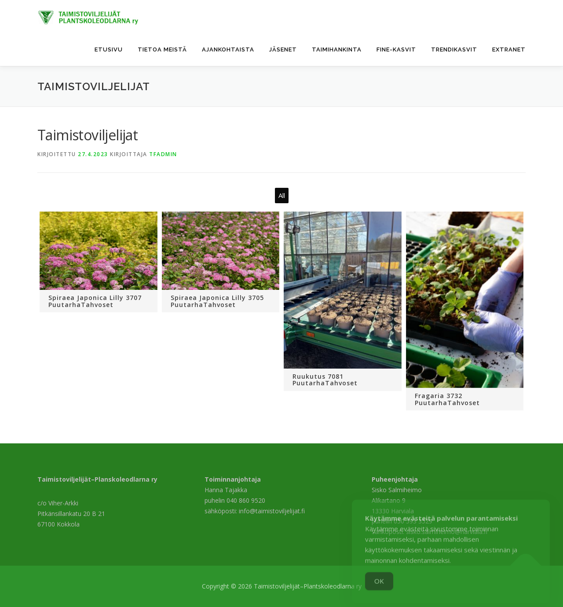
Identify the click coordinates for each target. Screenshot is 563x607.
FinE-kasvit (396, 49)
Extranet (509, 49)
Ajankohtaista (228, 49)
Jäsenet (283, 49)
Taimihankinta (337, 49)
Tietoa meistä (162, 49)
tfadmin (163, 154)
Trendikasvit (454, 49)
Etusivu (109, 49)
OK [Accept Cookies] (379, 589)
